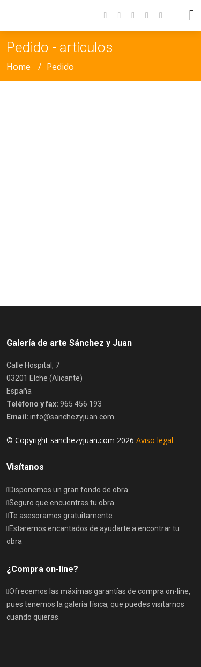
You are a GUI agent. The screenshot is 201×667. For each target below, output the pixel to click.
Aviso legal (154, 440)
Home (18, 67)
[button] (155, 15)
